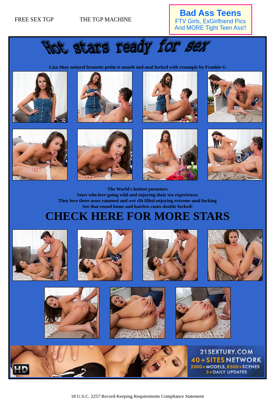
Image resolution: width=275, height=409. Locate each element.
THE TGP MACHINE (106, 19)
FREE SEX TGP (34, 19)
